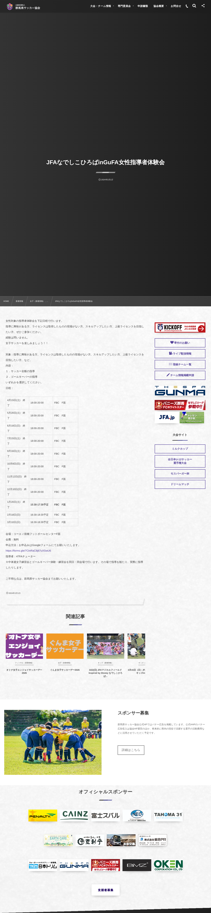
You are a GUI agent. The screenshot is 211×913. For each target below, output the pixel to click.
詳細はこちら (131, 750)
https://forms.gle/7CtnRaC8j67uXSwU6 (28, 550)
